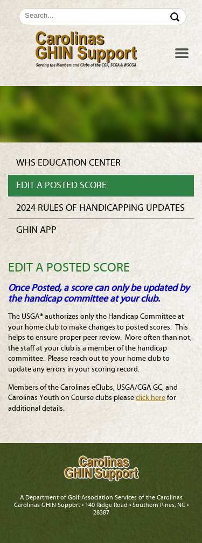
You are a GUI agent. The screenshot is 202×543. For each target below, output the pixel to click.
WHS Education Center (68, 162)
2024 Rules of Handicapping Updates (100, 207)
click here (150, 398)
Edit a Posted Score (61, 185)
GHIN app (36, 229)
